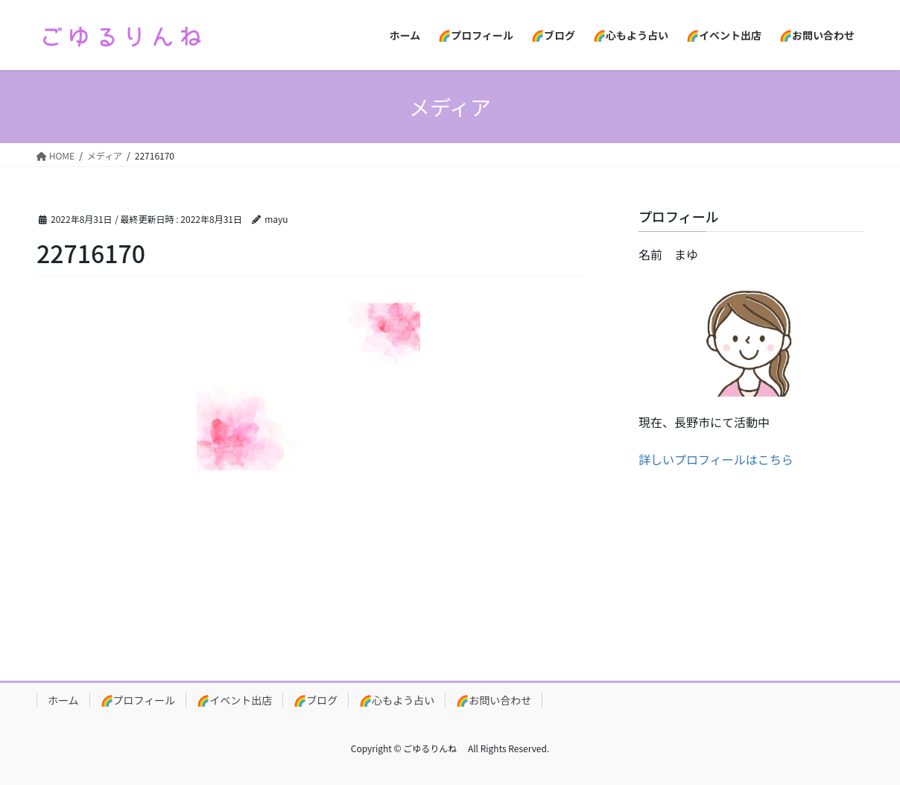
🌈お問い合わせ (493, 700)
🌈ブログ (316, 700)
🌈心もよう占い (396, 700)
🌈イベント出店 (234, 700)
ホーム (63, 700)
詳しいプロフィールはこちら (715, 459)
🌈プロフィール (138, 700)
